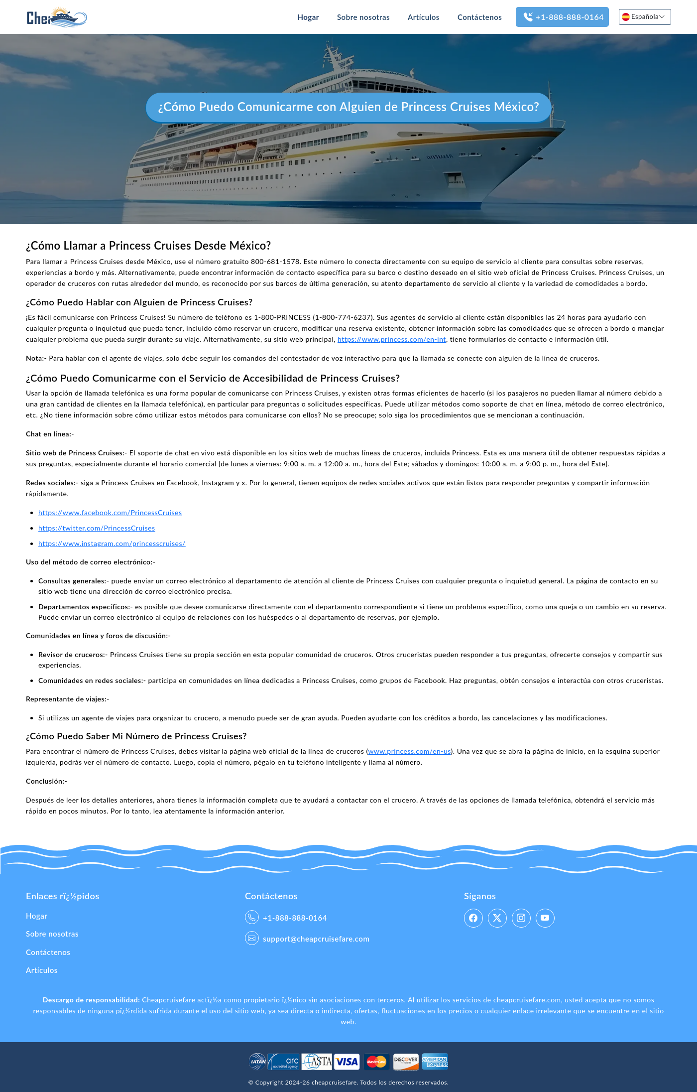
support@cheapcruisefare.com (307, 938)
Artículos (424, 16)
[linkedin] (545, 918)
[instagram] (521, 918)
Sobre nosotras (363, 16)
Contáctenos (480, 16)
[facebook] (473, 918)
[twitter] (497, 918)
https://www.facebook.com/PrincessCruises (110, 512)
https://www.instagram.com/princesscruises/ (112, 543)
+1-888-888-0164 (562, 16)
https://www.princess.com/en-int (392, 339)
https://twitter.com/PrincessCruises (96, 528)
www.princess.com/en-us (409, 751)
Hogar (308, 16)
